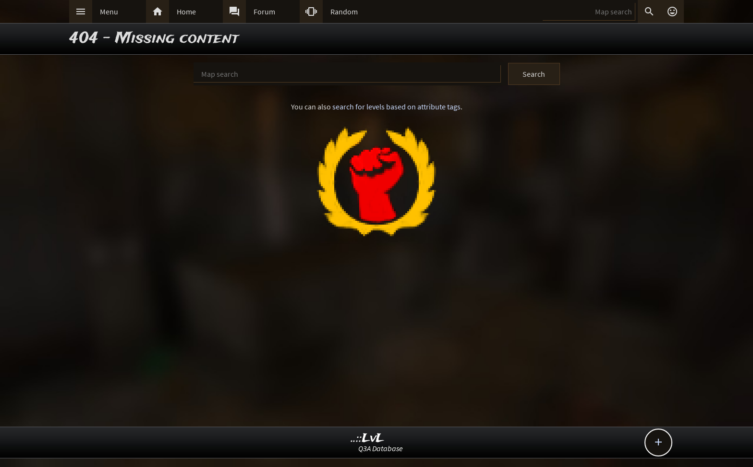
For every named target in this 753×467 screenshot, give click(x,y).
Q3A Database (380, 448)
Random (344, 11)
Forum (264, 11)
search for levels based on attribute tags (396, 106)
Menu (109, 11)
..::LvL (368, 438)
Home (186, 11)
